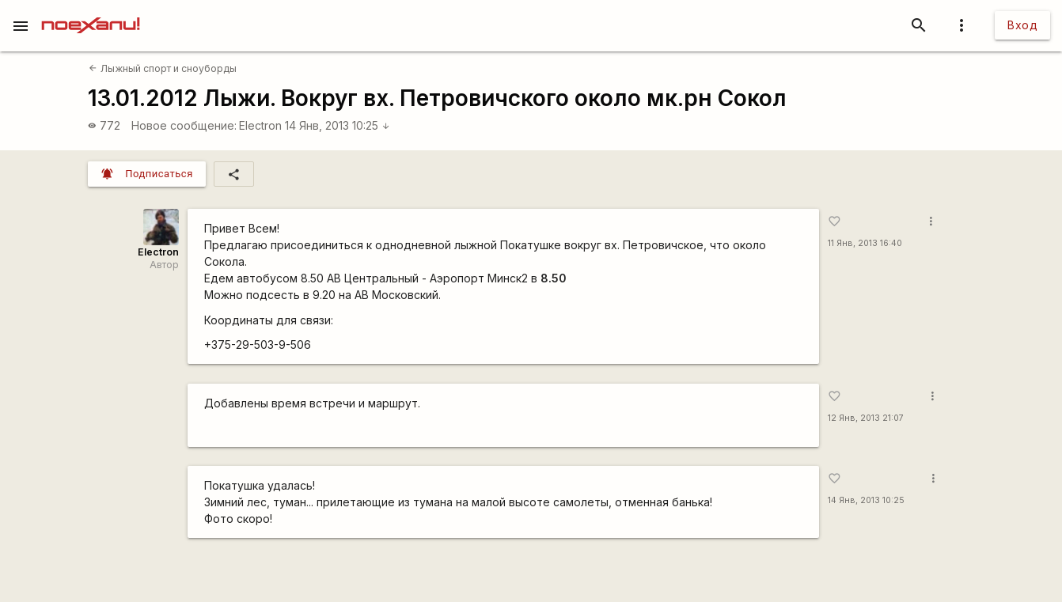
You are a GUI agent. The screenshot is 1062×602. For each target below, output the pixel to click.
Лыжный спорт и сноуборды (162, 68)
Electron (260, 125)
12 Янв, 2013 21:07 (866, 418)
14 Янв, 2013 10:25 (337, 125)
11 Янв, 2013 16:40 (865, 243)
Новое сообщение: (184, 125)
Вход (1022, 25)
